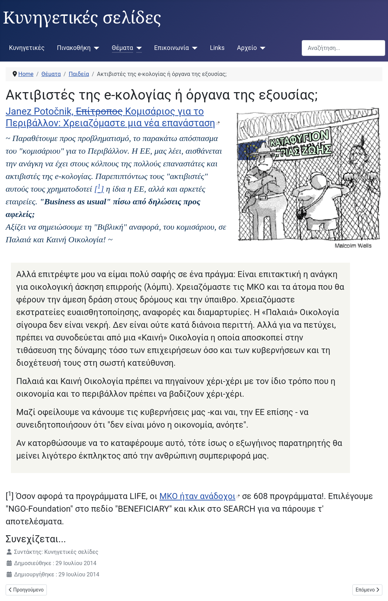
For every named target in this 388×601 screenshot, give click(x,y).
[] (99, 188)
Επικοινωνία (171, 47)
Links (217, 47)
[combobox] (343, 48)
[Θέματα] (137, 47)
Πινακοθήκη (74, 47)
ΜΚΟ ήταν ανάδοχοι (197, 496)
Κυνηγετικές (27, 47)
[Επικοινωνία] (193, 47)
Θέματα (122, 47)
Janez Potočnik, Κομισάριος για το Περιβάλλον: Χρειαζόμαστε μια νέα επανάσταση (110, 117)
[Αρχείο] (261, 47)
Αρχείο (247, 47)
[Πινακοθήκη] (95, 47)
